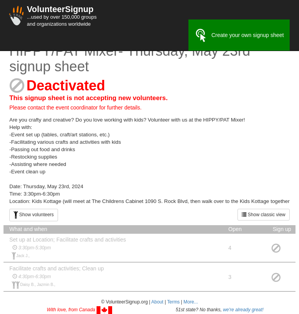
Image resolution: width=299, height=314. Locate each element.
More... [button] (190, 302)
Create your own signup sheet (239, 35)
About (157, 302)
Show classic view (263, 214)
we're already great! (243, 309)
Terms (173, 302)
